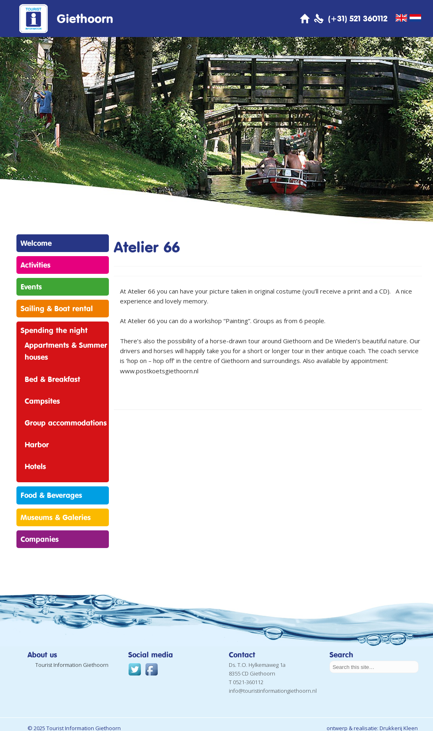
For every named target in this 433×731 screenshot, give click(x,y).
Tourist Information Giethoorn (71, 665)
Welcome (36, 243)
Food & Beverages (51, 495)
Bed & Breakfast (52, 379)
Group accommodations (66, 422)
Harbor (37, 444)
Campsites (42, 400)
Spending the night (54, 330)
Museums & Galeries (56, 517)
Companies (40, 539)
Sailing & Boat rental (57, 308)
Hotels (35, 466)
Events (31, 286)
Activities (36, 264)
